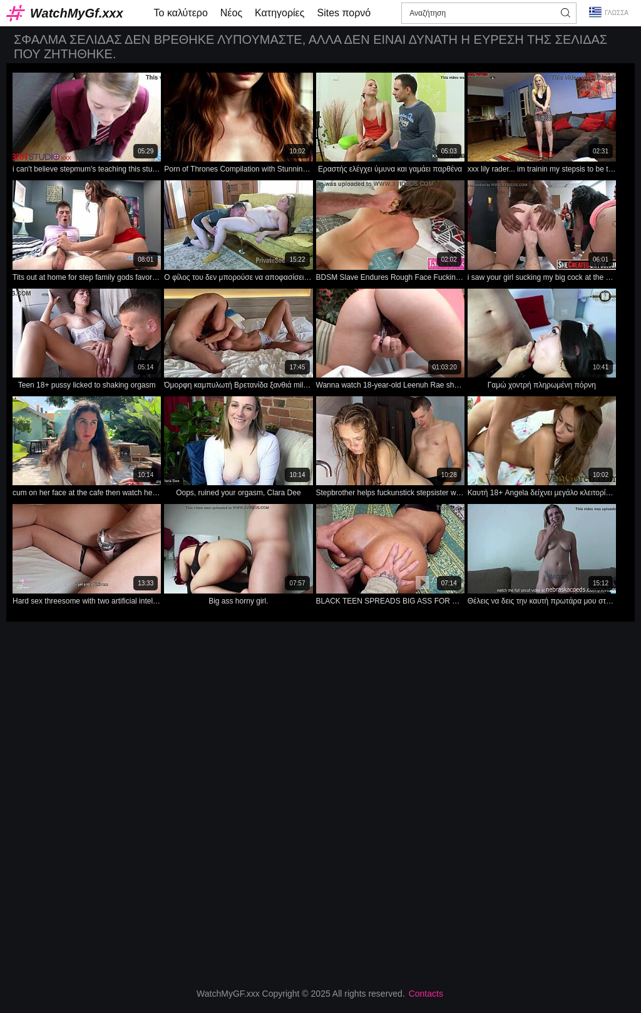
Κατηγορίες (279, 13)
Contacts (426, 994)
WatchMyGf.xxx (76, 13)
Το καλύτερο (181, 13)
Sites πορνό (344, 13)
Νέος (231, 13)
